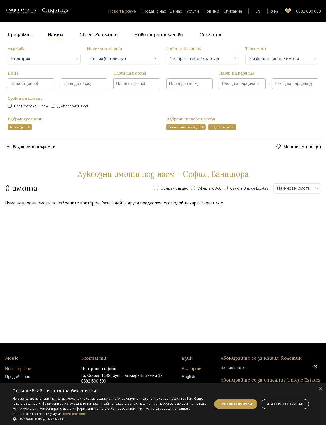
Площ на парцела (236, 73)
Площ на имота (129, 73)
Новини (215, 11)
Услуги (199, 11)
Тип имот (255, 48)
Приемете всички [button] (235, 404)
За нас (184, 11)
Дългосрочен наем (70, 106)
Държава (16, 48)
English (188, 377)
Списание (234, 11)
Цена (13, 73)
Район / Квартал (183, 48)
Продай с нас (163, 11)
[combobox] (44, 59)
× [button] (320, 388)
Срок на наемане (25, 98)
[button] (109, 418)
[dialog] (163, 404)
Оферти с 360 (206, 188)
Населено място (104, 48)
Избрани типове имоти (190, 118)
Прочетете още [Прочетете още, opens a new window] (74, 414)
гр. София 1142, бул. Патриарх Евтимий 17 (122, 375)
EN (258, 11)
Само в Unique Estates (246, 188)
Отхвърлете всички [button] (285, 404)
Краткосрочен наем (28, 106)
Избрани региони (25, 118)
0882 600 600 (93, 381)
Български (191, 369)
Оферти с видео (171, 188)
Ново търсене (135, 11)
